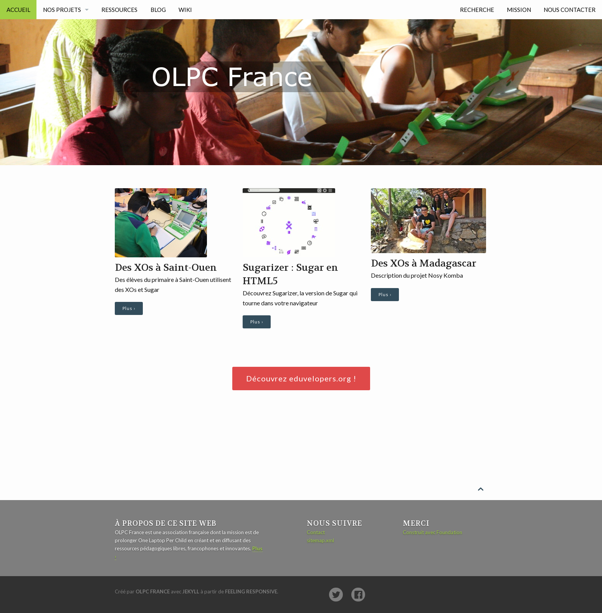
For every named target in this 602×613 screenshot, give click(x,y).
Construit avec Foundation (432, 532)
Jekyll (190, 591)
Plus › (128, 308)
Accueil (18, 9)
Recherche (477, 9)
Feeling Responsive (251, 591)
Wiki (185, 9)
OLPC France (153, 591)
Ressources (119, 9)
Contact (316, 532)
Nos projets (62, 9)
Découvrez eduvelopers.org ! (301, 378)
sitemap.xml (320, 540)
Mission (519, 9)
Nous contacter (569, 9)
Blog (158, 9)
